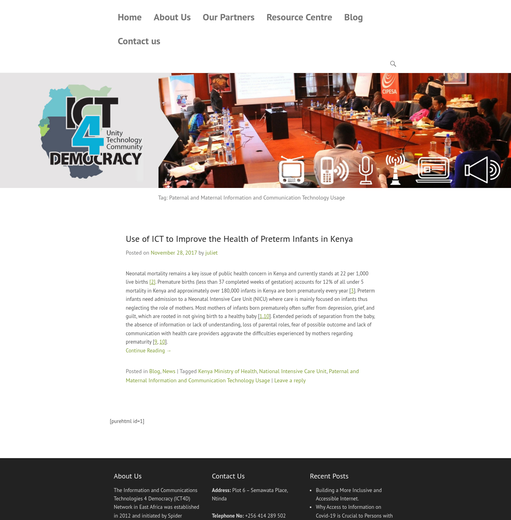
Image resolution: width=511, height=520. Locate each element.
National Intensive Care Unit (293, 371)
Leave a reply (290, 380)
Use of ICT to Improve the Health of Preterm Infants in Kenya (239, 238)
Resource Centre (300, 17)
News (169, 371)
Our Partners (229, 17)
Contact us (139, 41)
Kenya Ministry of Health (227, 371)
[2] (152, 282)
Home (130, 17)
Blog (353, 17)
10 (266, 316)
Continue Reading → (148, 350)
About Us (172, 17)
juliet (211, 252)
